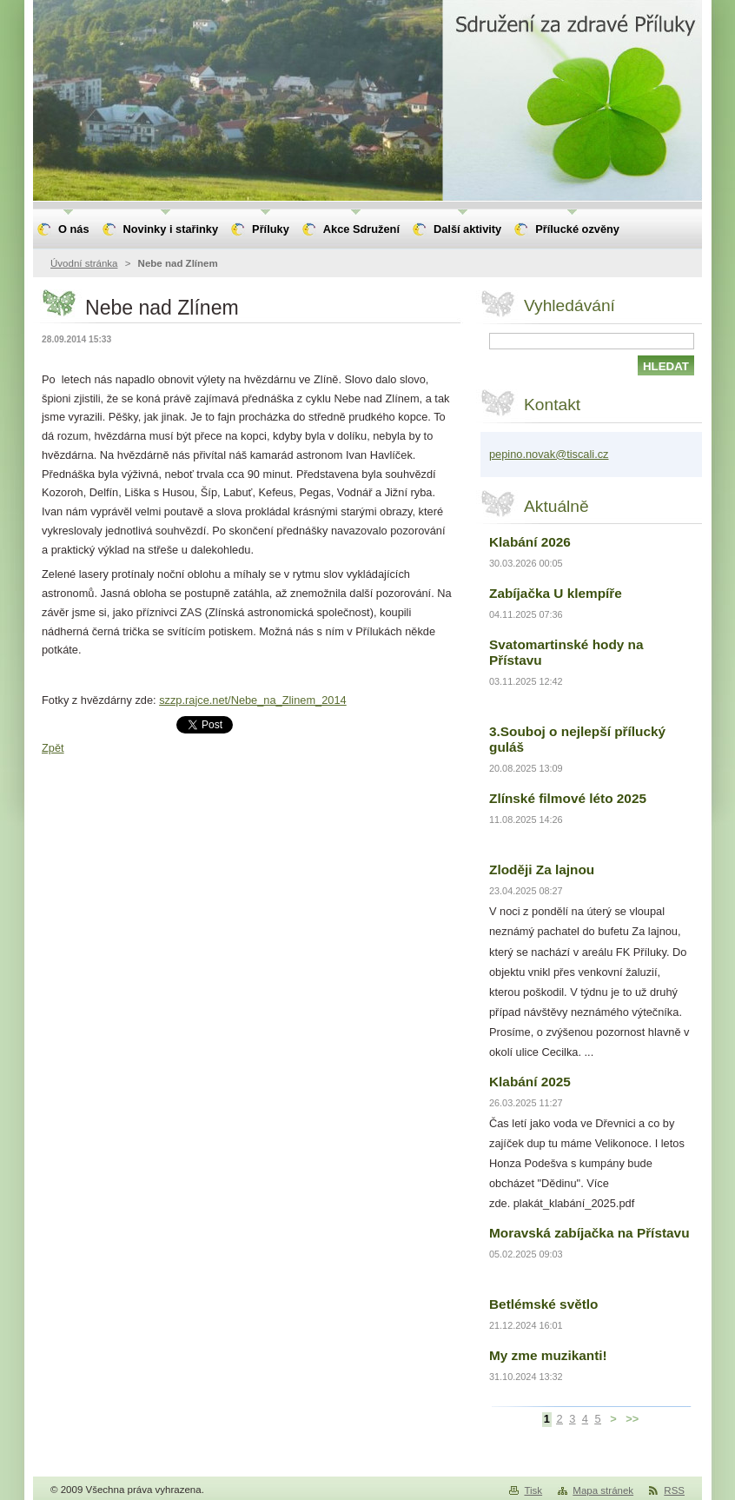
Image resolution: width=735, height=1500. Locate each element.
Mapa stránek (603, 1490)
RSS (674, 1490)
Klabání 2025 (530, 1081)
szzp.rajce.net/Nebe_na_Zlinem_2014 (253, 700)
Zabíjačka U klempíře (555, 593)
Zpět (53, 747)
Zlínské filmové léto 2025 (567, 798)
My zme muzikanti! (548, 1355)
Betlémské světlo (544, 1304)
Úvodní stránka (83, 263)
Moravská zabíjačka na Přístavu (589, 1232)
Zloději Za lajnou (541, 869)
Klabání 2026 (530, 541)
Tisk (533, 1490)
